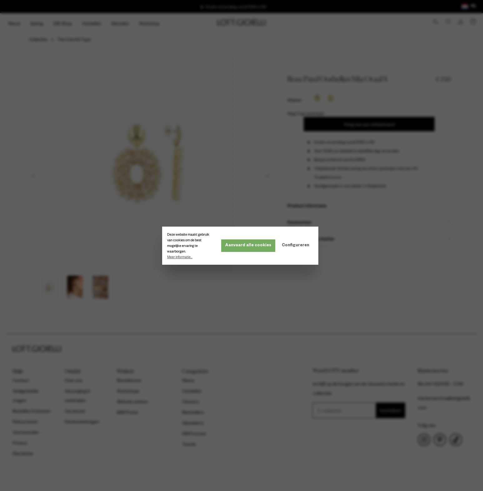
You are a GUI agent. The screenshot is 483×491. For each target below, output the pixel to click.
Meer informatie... (181, 256)
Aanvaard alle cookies (249, 245)
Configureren (297, 245)
